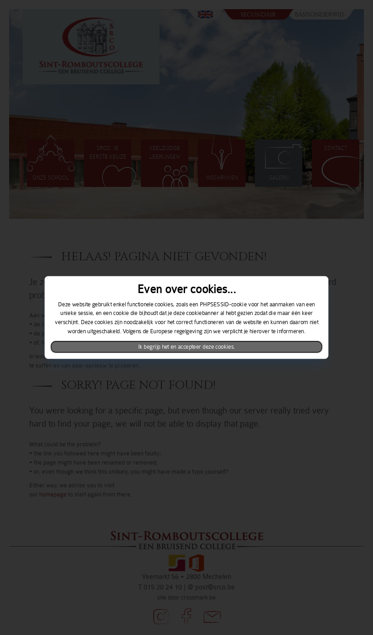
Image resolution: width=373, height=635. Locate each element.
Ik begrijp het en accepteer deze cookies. (186, 347)
